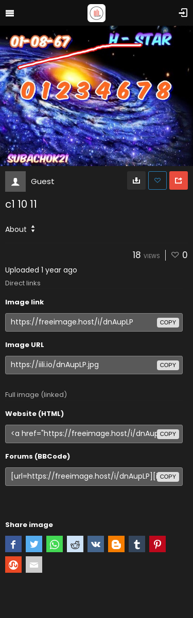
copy (168, 322)
